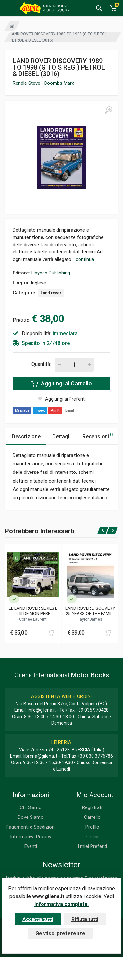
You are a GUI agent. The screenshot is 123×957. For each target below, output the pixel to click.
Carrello (92, 817)
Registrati (92, 807)
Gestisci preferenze (60, 933)
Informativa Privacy (30, 837)
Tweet (40, 410)
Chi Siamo (31, 807)
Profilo (92, 827)
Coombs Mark (59, 83)
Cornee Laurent (33, 619)
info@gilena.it (42, 710)
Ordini (92, 837)
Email (69, 410)
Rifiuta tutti (84, 919)
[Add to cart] (51, 633)
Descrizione (26, 436)
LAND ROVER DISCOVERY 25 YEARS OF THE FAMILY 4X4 (90, 611)
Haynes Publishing (50, 273)
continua (85, 259)
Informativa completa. (61, 904)
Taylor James (90, 619)
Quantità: (41, 364)
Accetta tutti (37, 919)
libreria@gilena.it (40, 756)
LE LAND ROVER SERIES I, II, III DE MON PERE (33, 611)
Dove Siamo (30, 817)
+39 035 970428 (92, 710)
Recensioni (97, 435)
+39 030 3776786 (95, 756)
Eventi (30, 846)
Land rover (51, 292)
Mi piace (22, 410)
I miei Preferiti (92, 846)
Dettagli (61, 436)
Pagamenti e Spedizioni (30, 827)
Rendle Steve (27, 83)
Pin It (55, 410)
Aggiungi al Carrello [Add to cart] (61, 383)
